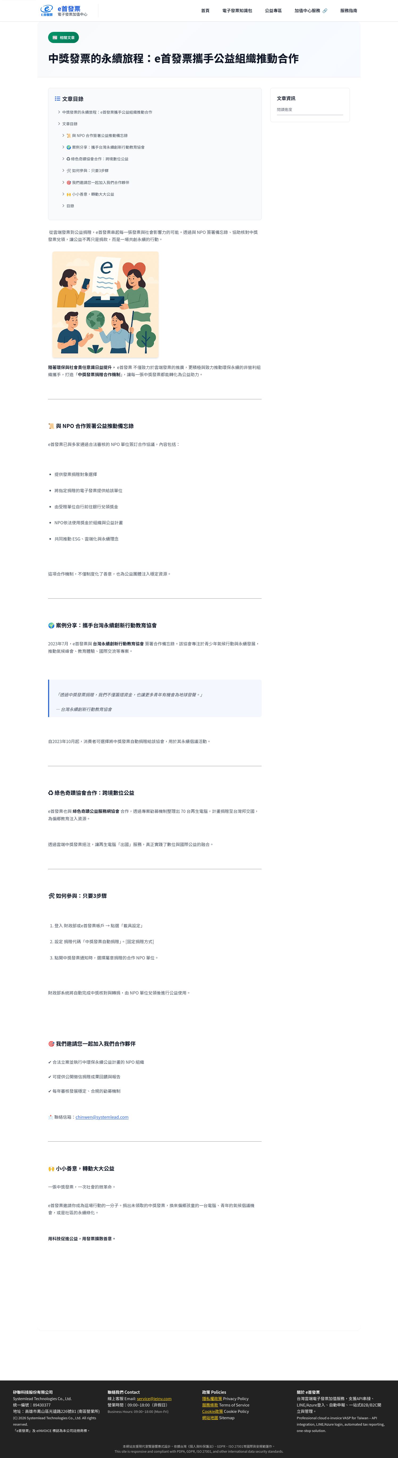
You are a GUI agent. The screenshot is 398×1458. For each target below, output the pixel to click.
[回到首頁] (63, 10)
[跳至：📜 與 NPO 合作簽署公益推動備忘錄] (157, 135)
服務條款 (210, 1405)
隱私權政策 (212, 1398)
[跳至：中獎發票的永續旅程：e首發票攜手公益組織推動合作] (155, 112)
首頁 (205, 10)
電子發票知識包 (237, 10)
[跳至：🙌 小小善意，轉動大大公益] (157, 194)
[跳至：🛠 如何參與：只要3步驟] (157, 170)
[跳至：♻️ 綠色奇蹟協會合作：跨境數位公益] (157, 159)
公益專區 (273, 10)
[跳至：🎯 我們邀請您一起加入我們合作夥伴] (157, 182)
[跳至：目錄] (157, 206)
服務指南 (348, 10)
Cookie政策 (212, 1411)
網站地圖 (210, 1417)
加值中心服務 (311, 10)
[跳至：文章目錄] (155, 123)
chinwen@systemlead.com (102, 1117)
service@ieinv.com (154, 1398)
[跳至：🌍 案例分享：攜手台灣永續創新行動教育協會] (157, 147)
